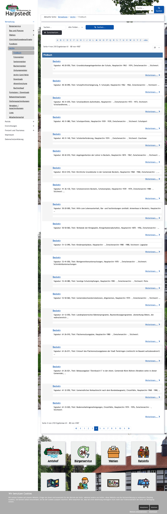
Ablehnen (154, 507)
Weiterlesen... (153, 75)
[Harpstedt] (19, 10)
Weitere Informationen (138, 512)
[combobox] (144, 8)
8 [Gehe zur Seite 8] (111, 428)
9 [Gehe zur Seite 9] (115, 428)
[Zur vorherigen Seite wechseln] (81, 428)
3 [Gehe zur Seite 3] (92, 428)
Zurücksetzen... (52, 32)
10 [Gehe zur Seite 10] (120, 428)
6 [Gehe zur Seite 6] (103, 428)
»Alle (145, 40)
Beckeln (57, 61)
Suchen (159, 9)
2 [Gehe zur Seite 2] (88, 428)
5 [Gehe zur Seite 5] (100, 428)
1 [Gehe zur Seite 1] (84, 428)
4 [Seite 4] (96, 428)
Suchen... (99, 27)
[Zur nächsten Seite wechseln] (124, 428)
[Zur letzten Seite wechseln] (128, 428)
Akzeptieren (144, 507)
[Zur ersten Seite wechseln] (76, 428)
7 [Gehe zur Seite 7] (107, 428)
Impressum (153, 512)
